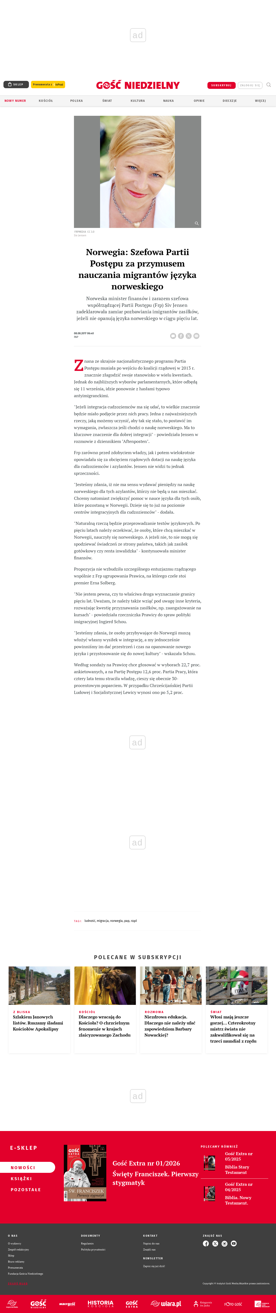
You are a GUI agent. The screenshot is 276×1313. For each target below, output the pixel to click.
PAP (126, 921)
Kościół (46, 101)
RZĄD (134, 921)
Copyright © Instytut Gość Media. (221, 1283)
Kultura (138, 101)
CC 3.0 (90, 231)
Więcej (260, 101)
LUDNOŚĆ (90, 921)
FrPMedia (80, 231)
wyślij (197, 334)
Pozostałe (21, 1189)
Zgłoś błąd (18, 1283)
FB (182, 334)
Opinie (199, 101)
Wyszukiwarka (269, 85)
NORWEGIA (116, 921)
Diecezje (230, 101)
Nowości (21, 1167)
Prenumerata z (48, 84)
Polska (76, 101)
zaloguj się (250, 85)
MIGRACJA (103, 921)
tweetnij (189, 334)
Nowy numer (15, 101)
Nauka (168, 101)
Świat (107, 101)
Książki (21, 1178)
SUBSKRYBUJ (221, 85)
